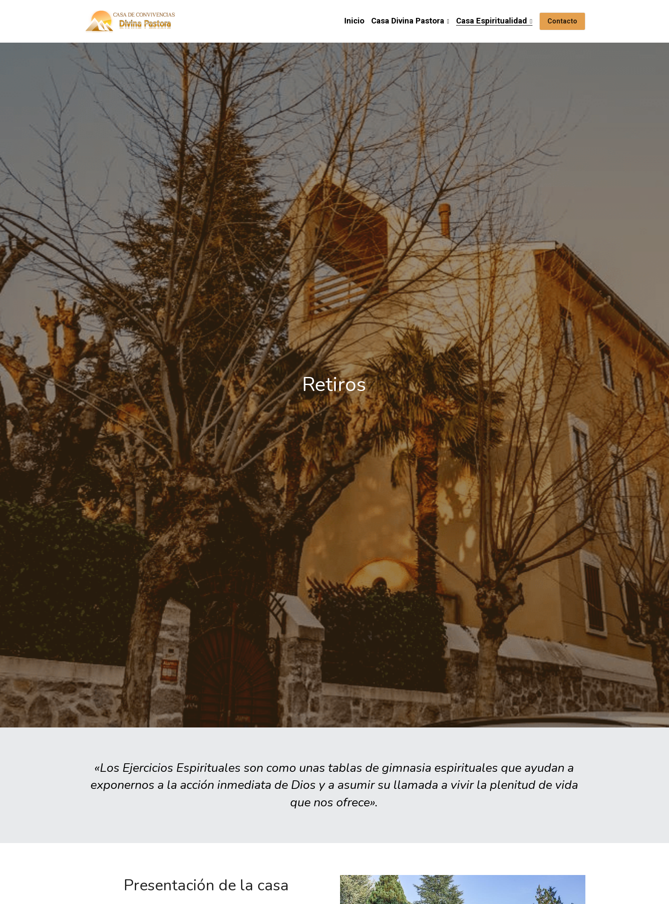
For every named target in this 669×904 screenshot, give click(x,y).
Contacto (562, 21)
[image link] (131, 20)
